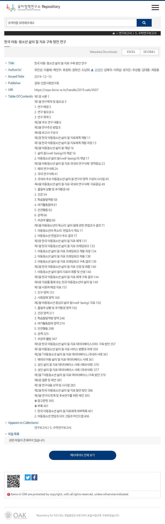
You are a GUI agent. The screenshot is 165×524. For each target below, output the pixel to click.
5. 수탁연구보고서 (145, 33)
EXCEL (131, 52)
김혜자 (108, 70)
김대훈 (146, 70)
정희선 (76, 70)
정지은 (127, 70)
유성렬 (136, 70)
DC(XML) (149, 52)
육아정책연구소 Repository (33, 8)
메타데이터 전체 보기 (82, 455)
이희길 (117, 70)
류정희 (66, 70)
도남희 (85, 70)
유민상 (38, 70)
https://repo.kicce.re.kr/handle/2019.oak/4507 (66, 90)
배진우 (57, 70)
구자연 (98, 70)
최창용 (155, 70)
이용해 (48, 70)
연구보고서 (125, 33)
